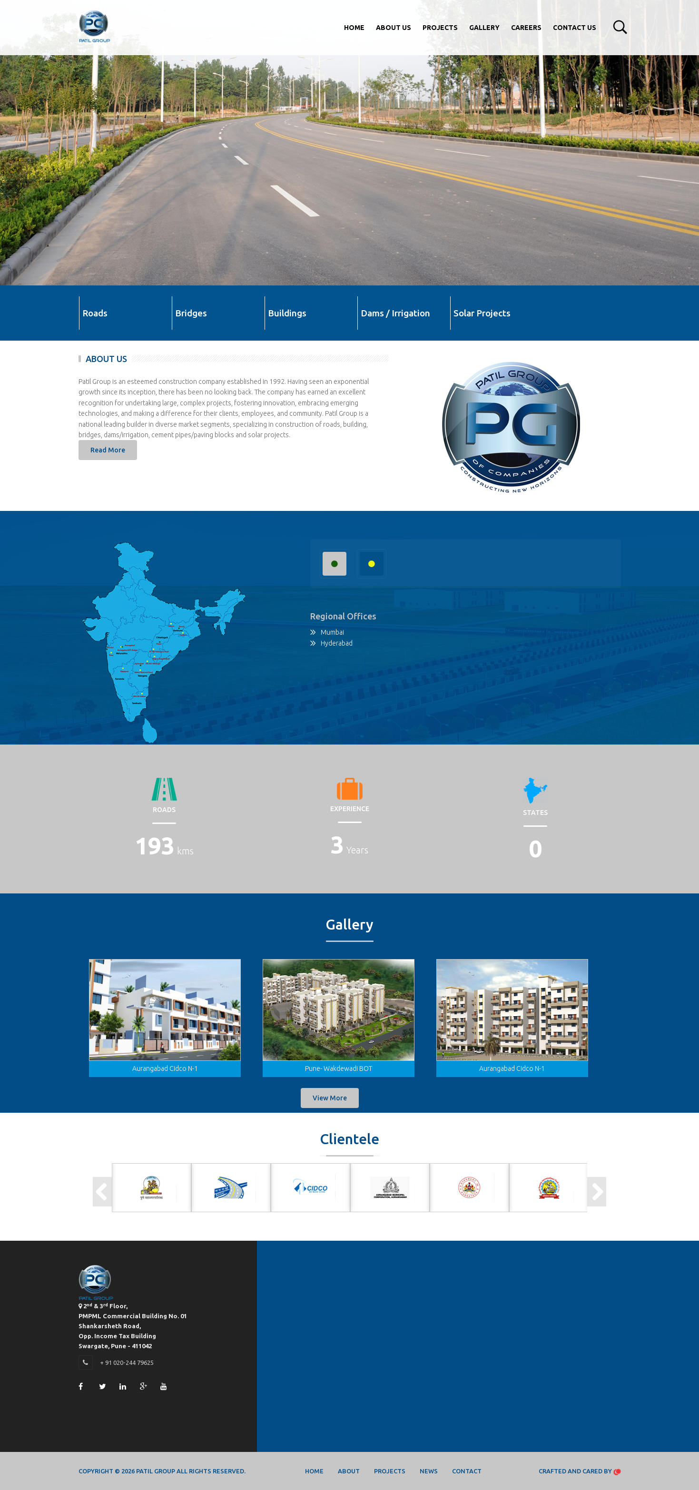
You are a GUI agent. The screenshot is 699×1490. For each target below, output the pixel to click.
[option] (151, 1187)
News (429, 1471)
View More (330, 1098)
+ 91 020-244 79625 (127, 1362)
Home (354, 27)
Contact (467, 1471)
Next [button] (596, 1191)
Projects (440, 27)
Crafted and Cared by (580, 1471)
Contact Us (574, 27)
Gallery (484, 27)
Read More (107, 450)
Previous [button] (102, 1191)
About (349, 1471)
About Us (393, 27)
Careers (526, 27)
